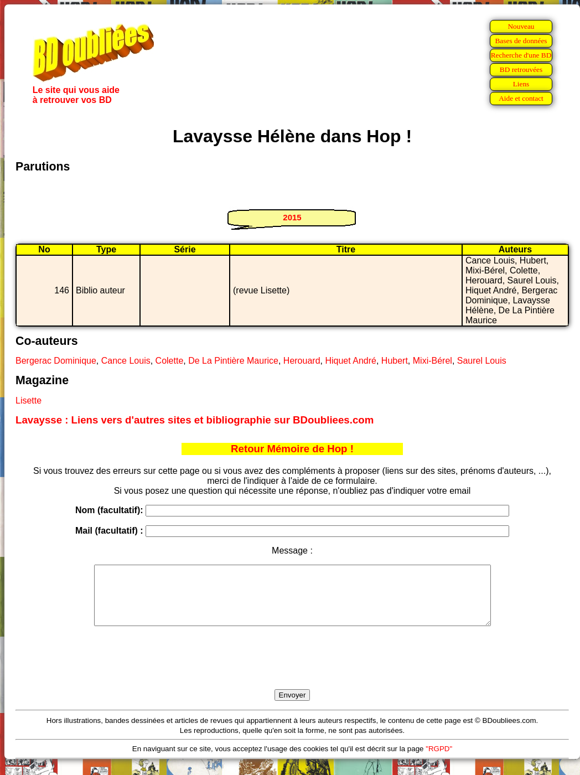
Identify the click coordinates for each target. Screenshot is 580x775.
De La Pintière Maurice (233, 360)
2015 (292, 217)
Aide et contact (521, 98)
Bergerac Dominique (55, 360)
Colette (170, 360)
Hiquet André (350, 360)
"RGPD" (439, 760)
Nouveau (521, 26)
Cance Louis (126, 360)
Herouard (301, 360)
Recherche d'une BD (521, 55)
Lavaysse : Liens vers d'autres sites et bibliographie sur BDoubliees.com (194, 420)
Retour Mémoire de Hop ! (292, 448)
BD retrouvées (521, 69)
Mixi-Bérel (432, 360)
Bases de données (521, 41)
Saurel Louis (481, 360)
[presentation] (292, 670)
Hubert (394, 360)
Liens (521, 84)
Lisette (28, 400)
